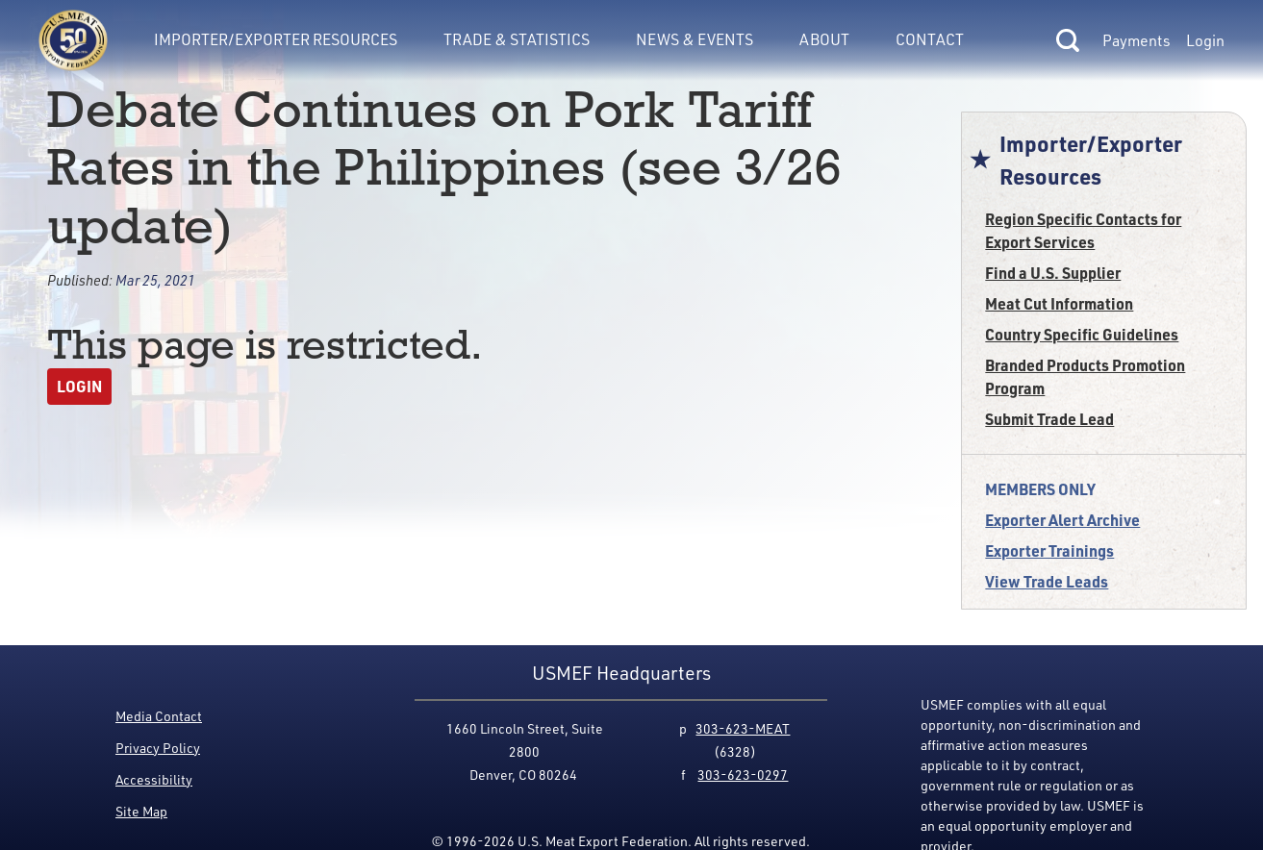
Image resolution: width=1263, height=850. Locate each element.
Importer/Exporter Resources (275, 39)
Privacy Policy (157, 747)
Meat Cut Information (1059, 303)
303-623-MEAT (742, 728)
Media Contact (158, 716)
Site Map (141, 811)
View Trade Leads (1046, 581)
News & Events (694, 39)
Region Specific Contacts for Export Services (1083, 230)
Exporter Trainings (1049, 550)
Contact (930, 39)
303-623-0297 (742, 774)
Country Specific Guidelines (1081, 334)
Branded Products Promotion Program (1085, 376)
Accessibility (153, 779)
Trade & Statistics (516, 39)
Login (1205, 40)
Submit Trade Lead (1049, 419)
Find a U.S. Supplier (1053, 272)
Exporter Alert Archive (1062, 520)
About (824, 39)
